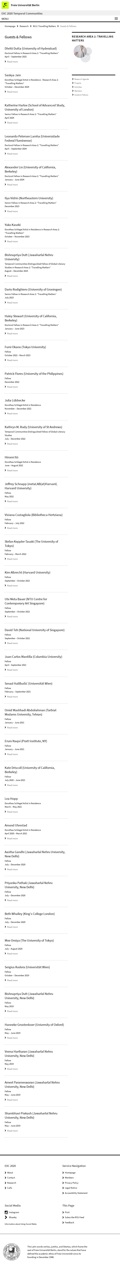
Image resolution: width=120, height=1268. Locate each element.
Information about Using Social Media (21, 1222)
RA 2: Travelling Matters (44, 26)
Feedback (69, 1220)
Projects (77, 83)
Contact (11, 1175)
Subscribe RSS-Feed (74, 1215)
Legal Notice (71, 1185)
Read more (12, 61)
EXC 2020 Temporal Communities (22, 13)
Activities (78, 86)
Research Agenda (81, 79)
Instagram (14, 1210)
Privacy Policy (71, 1180)
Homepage (10, 26)
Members (78, 90)
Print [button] (67, 1210)
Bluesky (13, 1215)
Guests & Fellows (81, 94)
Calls (9, 1185)
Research (24, 26)
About (10, 1170)
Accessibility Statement (76, 1190)
